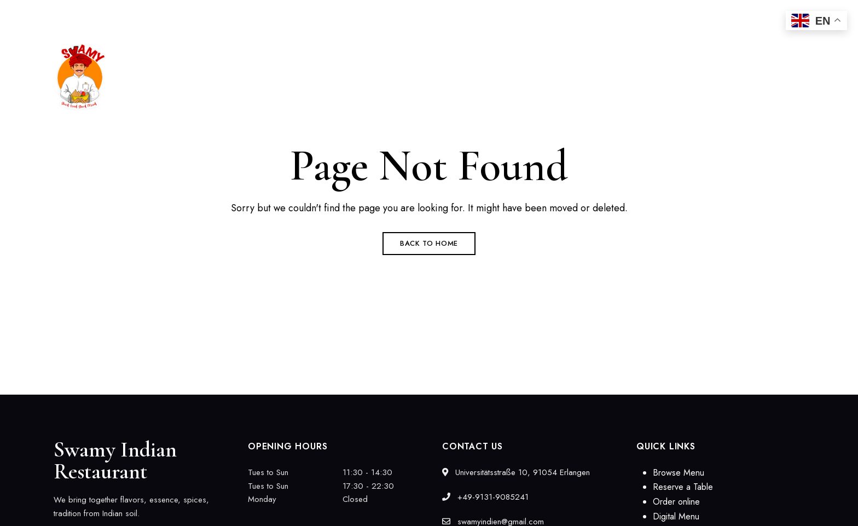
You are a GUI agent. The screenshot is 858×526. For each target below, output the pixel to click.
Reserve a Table (683, 487)
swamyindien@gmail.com (707, 14)
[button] (756, 77)
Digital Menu (676, 516)
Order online (676, 501)
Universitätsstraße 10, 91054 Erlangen (120, 14)
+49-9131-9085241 (588, 14)
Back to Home (429, 243)
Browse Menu (678, 472)
